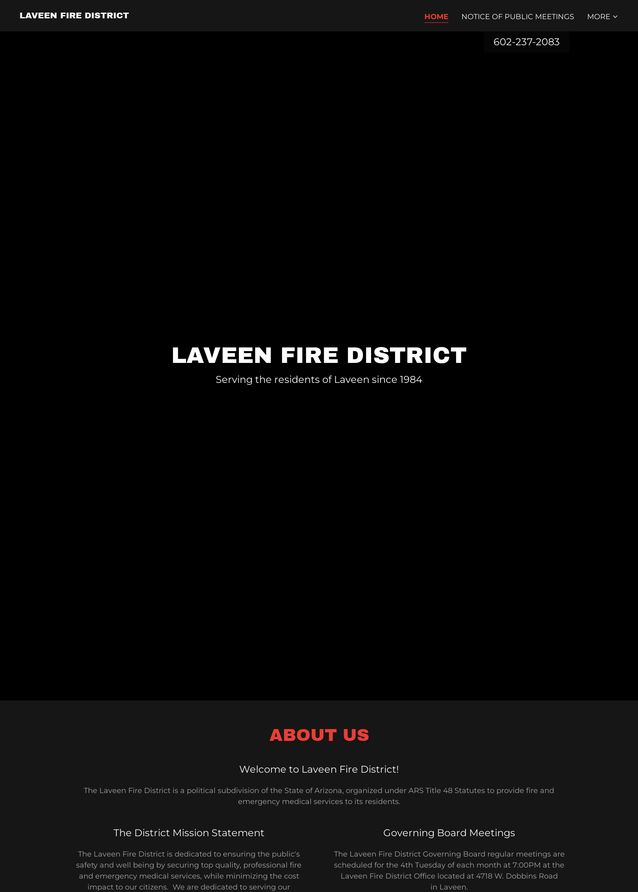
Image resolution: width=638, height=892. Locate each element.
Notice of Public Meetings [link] (517, 16)
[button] (602, 17)
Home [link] (436, 16)
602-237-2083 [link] (527, 42)
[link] (74, 15)
